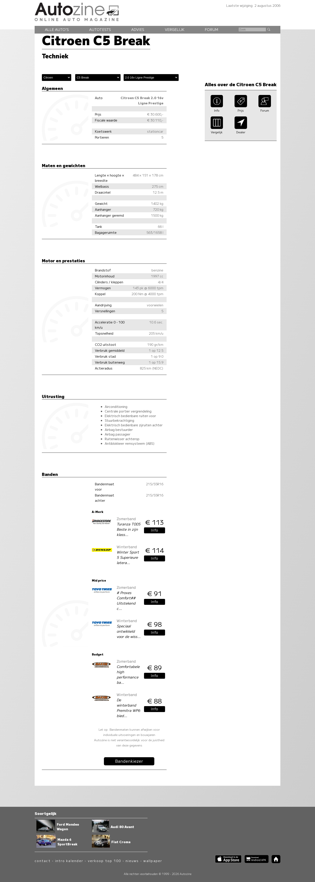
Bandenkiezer (129, 761)
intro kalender (69, 860)
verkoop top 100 (104, 860)
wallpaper (152, 860)
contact (43, 860)
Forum (211, 29)
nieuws (132, 860)
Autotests (100, 29)
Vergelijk (174, 29)
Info (154, 530)
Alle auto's (57, 29)
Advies (137, 29)
